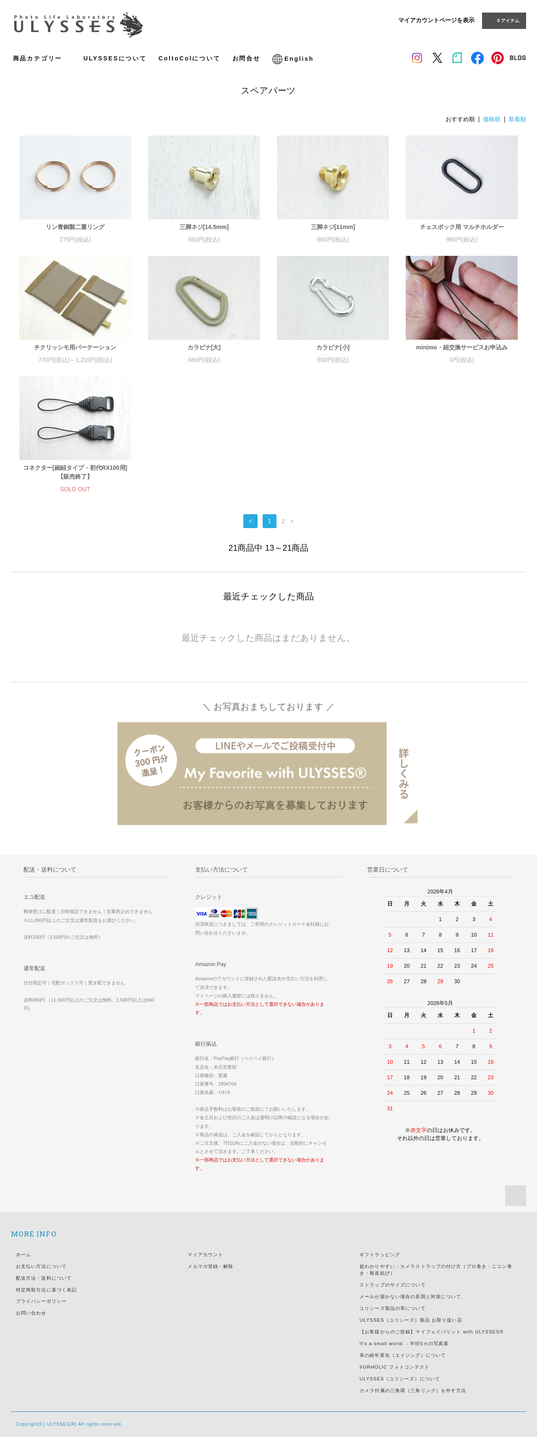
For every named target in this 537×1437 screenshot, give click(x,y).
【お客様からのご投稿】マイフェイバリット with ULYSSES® (431, 1331)
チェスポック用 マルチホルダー (462, 227)
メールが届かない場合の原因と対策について (410, 1296)
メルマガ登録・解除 (210, 1266)
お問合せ (246, 58)
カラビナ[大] (204, 347)
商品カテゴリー (42, 58)
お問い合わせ (31, 1312)
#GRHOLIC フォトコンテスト (395, 1366)
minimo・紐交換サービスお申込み (462, 347)
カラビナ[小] (332, 347)
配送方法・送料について (44, 1278)
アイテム (503, 20)
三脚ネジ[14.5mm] (204, 227)
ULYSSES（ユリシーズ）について (400, 1378)
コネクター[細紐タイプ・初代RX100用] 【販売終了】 (75, 472)
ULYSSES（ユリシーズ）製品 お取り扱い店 (411, 1319)
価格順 (492, 119)
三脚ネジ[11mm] (333, 227)
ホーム (23, 1254)
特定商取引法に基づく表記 (46, 1289)
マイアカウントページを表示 (436, 20)
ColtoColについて (190, 58)
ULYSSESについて (115, 58)
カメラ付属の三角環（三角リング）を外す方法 (413, 1390)
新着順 (517, 119)
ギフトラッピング (380, 1254)
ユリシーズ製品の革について (393, 1308)
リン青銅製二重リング (75, 227)
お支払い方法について (41, 1266)
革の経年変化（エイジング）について (403, 1355)
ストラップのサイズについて (393, 1284)
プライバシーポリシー (41, 1301)
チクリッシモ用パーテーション (75, 347)
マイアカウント (205, 1254)
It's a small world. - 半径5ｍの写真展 (404, 1343)
